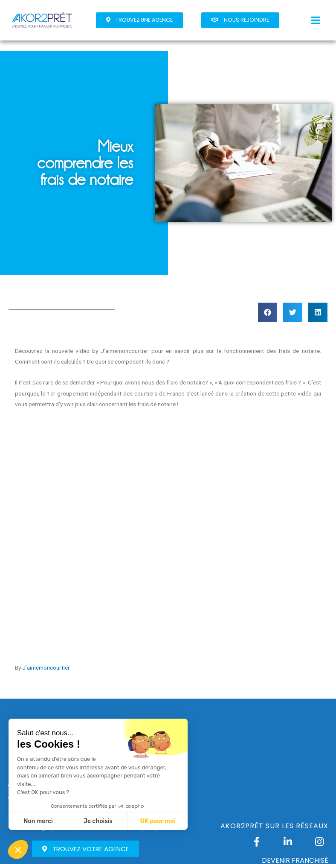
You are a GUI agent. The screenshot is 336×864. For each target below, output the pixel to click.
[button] (139, 20)
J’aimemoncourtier (46, 667)
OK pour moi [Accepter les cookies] (158, 821)
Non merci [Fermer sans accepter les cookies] (37, 821)
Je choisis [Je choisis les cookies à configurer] (98, 821)
